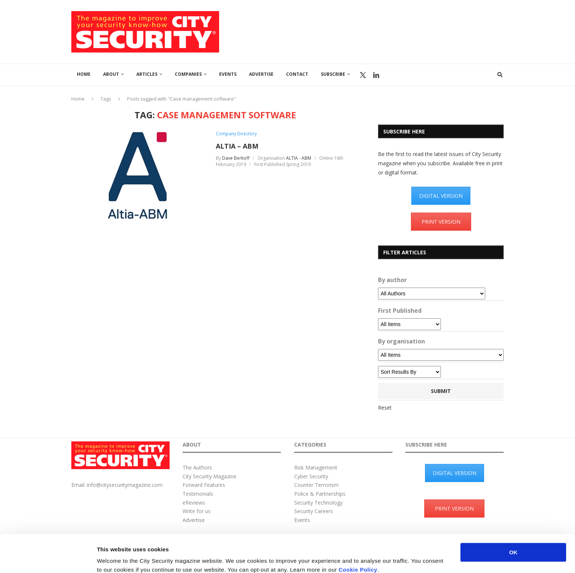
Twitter (363, 75)
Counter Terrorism (316, 484)
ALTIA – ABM (237, 146)
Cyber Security (311, 476)
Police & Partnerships (320, 493)
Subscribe (333, 74)
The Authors (197, 467)
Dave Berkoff (235, 158)
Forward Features (204, 484)
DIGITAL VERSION (441, 195)
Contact (297, 74)
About (111, 74)
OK (513, 517)
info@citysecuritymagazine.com (125, 484)
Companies (188, 74)
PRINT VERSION (441, 221)
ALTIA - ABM (298, 158)
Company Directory (236, 133)
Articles (146, 74)
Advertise (261, 74)
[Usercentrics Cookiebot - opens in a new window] (48, 558)
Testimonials (198, 493)
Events (228, 74)
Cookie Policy (357, 534)
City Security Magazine (210, 476)
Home (84, 74)
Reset (385, 407)
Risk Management (315, 467)
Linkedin (376, 75)
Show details (388, 558)
